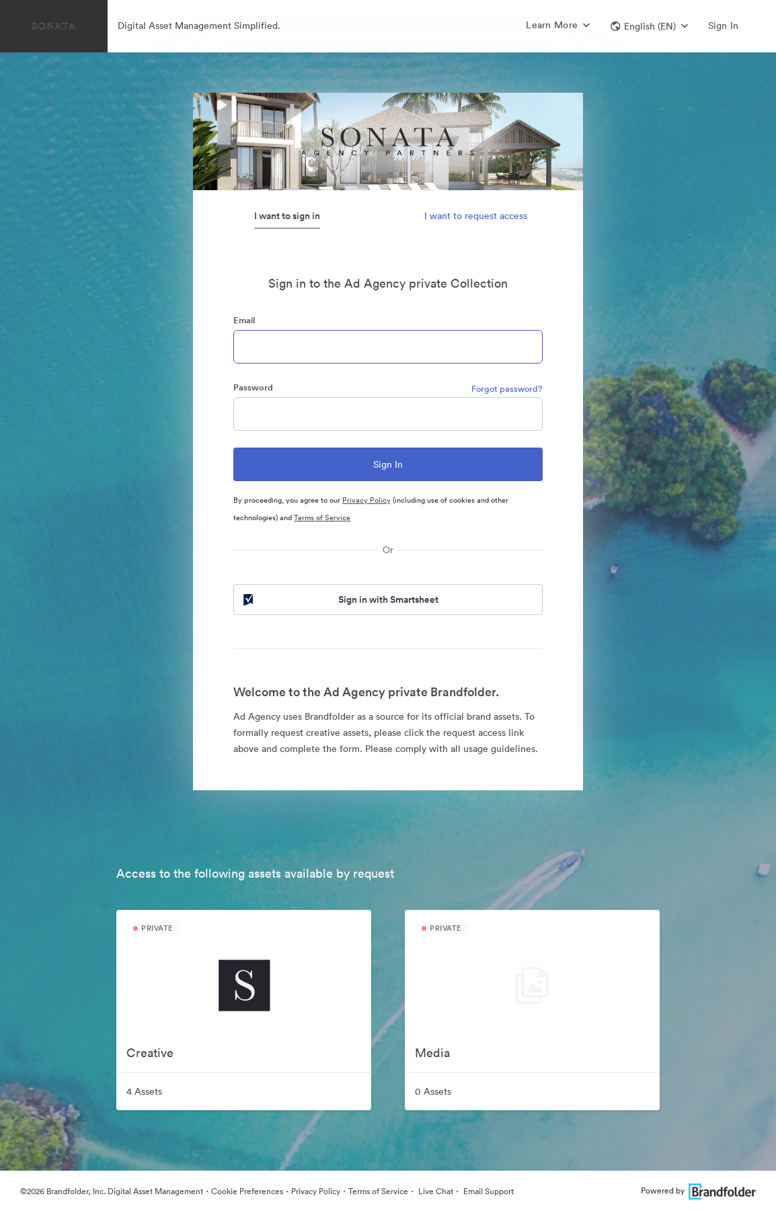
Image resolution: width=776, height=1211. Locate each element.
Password (253, 387)
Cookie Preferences (247, 1191)
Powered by (698, 1190)
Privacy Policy (366, 500)
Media (432, 1052)
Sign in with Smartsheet (339, 599)
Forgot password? (507, 388)
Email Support (487, 1191)
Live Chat (434, 1191)
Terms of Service (322, 517)
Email (244, 320)
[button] (649, 26)
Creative (149, 1052)
